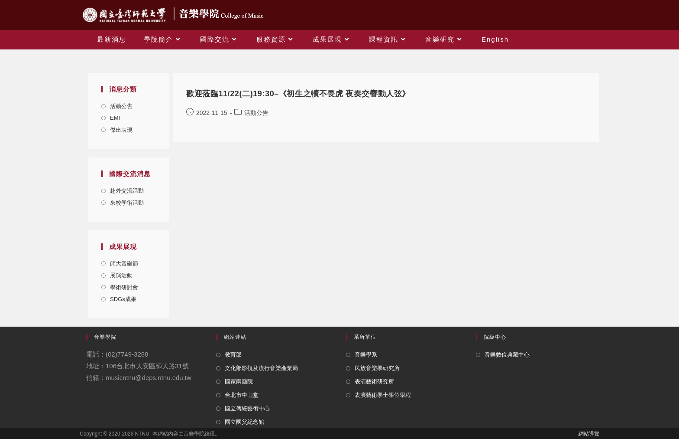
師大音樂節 (124, 263)
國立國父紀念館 (244, 422)
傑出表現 (121, 130)
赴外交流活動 (127, 190)
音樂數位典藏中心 (507, 354)
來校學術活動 (127, 203)
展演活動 (121, 275)
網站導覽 (589, 434)
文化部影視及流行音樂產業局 (261, 368)
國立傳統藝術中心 (247, 408)
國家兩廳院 (239, 381)
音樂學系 (366, 354)
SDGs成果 (123, 299)
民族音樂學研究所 (377, 368)
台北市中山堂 (242, 395)
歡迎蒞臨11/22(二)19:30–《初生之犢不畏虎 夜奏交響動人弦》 (298, 93)
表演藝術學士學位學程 (383, 395)
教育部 (233, 354)
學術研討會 (124, 287)
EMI (115, 118)
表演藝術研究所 (374, 381)
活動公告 (121, 106)
